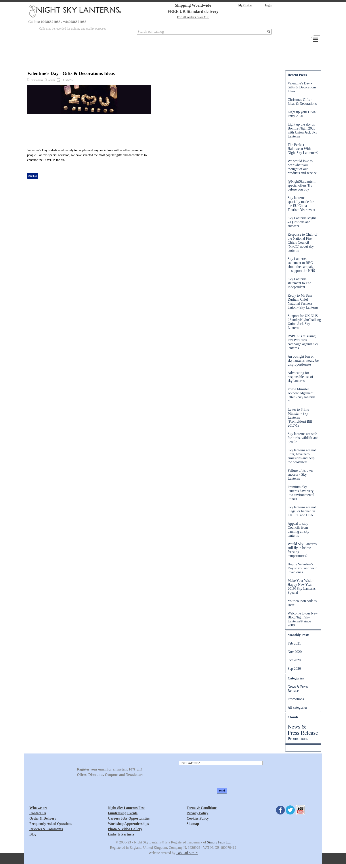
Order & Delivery (42, 818)
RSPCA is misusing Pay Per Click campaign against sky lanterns (303, 342)
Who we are (38, 808)
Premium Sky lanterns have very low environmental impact (301, 493)
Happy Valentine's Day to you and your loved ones (302, 568)
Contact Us (37, 813)
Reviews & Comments (46, 829)
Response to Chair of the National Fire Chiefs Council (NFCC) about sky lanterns (302, 242)
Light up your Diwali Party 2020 (303, 114)
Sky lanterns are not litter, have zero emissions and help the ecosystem (302, 456)
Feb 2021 (294, 643)
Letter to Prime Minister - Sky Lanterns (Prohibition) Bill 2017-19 (300, 417)
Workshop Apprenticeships (128, 824)
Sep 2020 (294, 668)
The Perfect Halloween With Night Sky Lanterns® (303, 148)
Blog (32, 834)
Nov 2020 (295, 652)
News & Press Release (298, 688)
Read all (32, 175)
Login (268, 5)
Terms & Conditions (202, 808)
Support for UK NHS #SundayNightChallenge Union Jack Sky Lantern (305, 322)
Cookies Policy (198, 818)
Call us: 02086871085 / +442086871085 (57, 22)
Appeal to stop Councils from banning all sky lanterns (298, 529)
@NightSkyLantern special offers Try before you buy (301, 185)
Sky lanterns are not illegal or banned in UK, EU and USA (302, 511)
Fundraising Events (123, 813)
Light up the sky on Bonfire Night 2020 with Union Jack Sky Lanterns (302, 130)
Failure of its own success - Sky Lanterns (300, 474)
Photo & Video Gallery (125, 829)
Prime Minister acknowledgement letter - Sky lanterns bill (301, 395)
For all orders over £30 (193, 17)
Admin (51, 80)
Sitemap (193, 824)
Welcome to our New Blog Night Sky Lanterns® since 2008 (303, 619)
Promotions (37, 80)
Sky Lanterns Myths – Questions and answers (302, 222)
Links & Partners (121, 834)
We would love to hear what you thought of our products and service (302, 167)
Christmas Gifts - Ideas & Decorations (302, 101)
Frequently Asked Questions (50, 824)
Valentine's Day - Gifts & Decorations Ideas (71, 73)
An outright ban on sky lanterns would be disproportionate (303, 360)
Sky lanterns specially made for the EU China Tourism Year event (301, 204)
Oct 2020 (294, 660)
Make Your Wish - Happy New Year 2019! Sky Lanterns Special (301, 586)
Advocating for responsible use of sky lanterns (300, 377)
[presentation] (212, 777)
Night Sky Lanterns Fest (126, 808)
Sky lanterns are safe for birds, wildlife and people (303, 438)
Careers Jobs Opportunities (129, 818)
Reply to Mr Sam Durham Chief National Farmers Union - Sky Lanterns (303, 301)
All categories (297, 707)
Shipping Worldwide (193, 5)
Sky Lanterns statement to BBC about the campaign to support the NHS (301, 265)
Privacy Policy (197, 813)
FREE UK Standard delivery (193, 11)
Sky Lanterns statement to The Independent (299, 283)
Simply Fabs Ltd (219, 842)
